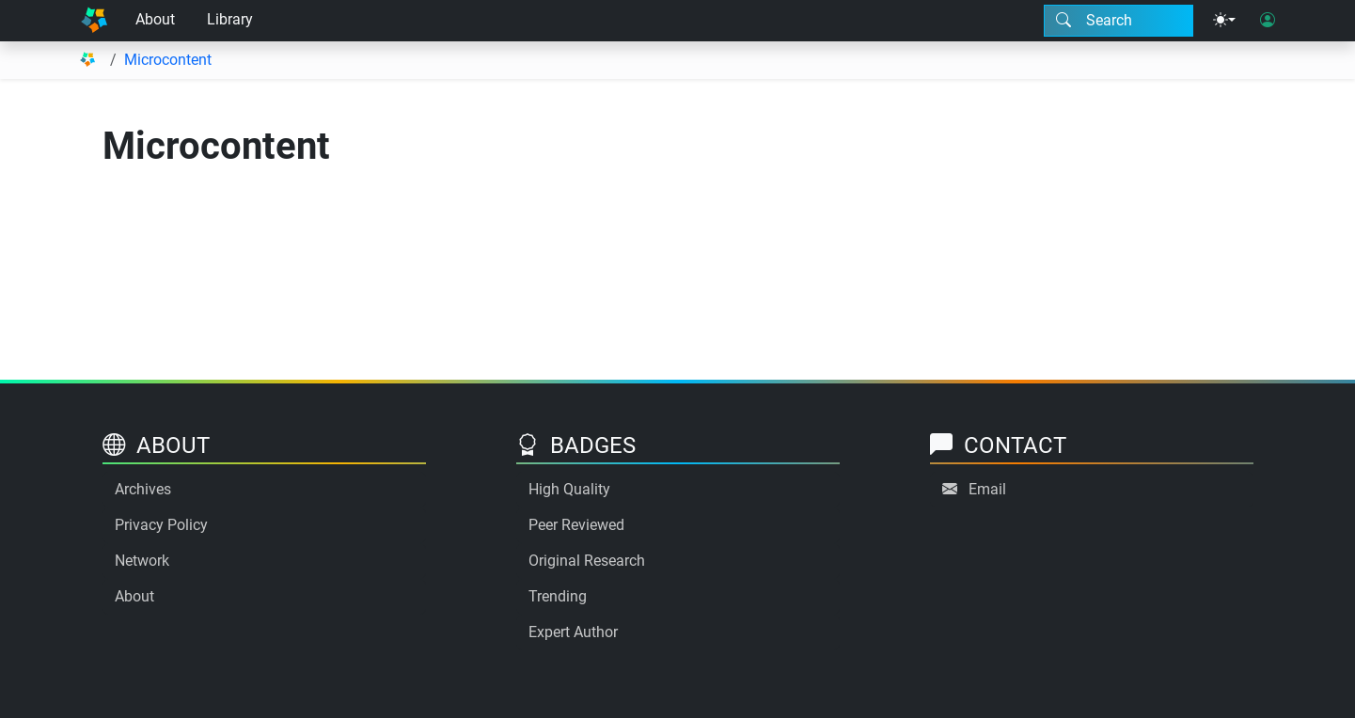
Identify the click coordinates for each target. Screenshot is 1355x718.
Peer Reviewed (576, 525)
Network (142, 561)
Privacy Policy (161, 525)
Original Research (586, 561)
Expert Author (573, 632)
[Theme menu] (1224, 21)
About (155, 19)
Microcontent (168, 60)
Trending (557, 596)
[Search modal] (1118, 21)
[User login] (1267, 21)
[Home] (94, 20)
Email (987, 489)
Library (230, 19)
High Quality (569, 489)
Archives (143, 489)
